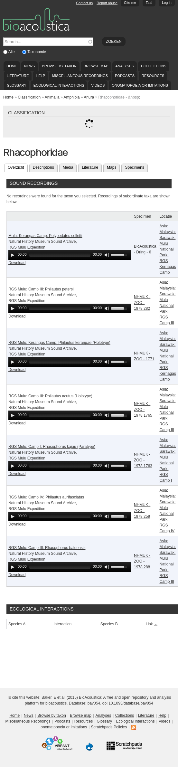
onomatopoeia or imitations (140, 85)
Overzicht (18, 167)
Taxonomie (36, 52)
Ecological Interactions (58, 85)
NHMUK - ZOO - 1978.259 (142, 511)
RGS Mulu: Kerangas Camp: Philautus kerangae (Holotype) (59, 342)
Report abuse (107, 3)
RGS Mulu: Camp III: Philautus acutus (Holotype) (50, 396)
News (29, 66)
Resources (153, 76)
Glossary (16, 85)
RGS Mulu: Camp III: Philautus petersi (41, 289)
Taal (149, 3)
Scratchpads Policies (109, 727)
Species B (109, 624)
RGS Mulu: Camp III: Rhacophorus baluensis (46, 547)
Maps (111, 167)
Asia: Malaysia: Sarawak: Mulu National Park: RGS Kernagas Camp (167, 249)
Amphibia (71, 97)
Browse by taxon (59, 66)
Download (16, 262)
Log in (167, 3)
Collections (153, 66)
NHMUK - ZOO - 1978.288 (142, 561)
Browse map (96, 66)
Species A (16, 624)
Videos (98, 85)
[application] (69, 255)
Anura (89, 97)
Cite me (130, 3)
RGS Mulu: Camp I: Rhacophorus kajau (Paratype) (51, 446)
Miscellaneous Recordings (80, 76)
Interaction (62, 624)
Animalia (52, 97)
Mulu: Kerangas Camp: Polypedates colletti (45, 235)
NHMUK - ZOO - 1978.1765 (143, 410)
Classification (29, 97)
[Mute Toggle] (106, 255)
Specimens (134, 167)
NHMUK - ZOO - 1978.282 (142, 303)
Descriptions (43, 167)
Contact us (84, 3)
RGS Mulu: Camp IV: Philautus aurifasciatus (46, 497)
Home (11, 66)
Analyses (124, 66)
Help (40, 76)
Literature (18, 76)
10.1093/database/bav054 (130, 703)
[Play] (12, 255)
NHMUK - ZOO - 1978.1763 (143, 460)
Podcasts (125, 76)
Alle (12, 52)
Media (68, 167)
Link (152, 624)
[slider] (59, 255)
